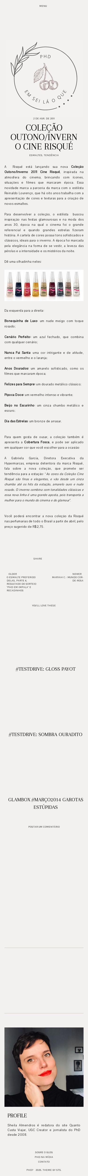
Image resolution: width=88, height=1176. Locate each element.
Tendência (51, 155)
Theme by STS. (52, 1170)
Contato (44, 1161)
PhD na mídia (44, 1157)
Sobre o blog (44, 1152)
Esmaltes (35, 155)
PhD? (30, 1170)
